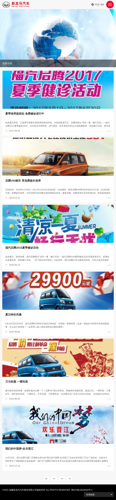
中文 (97, 4)
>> (62, 478)
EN (102, 4)
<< (54, 478)
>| (69, 478)
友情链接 (90, 494)
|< (46, 478)
